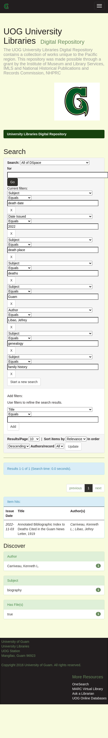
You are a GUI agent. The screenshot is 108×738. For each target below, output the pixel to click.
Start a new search (24, 382)
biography (14, 590)
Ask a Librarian (83, 693)
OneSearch (80, 684)
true (10, 614)
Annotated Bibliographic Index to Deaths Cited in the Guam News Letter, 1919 (41, 529)
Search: (13, 162)
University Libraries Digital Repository (36, 134)
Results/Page (17, 439)
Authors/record (42, 446)
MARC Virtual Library (87, 689)
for (9, 168)
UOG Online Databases (89, 698)
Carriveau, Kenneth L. (23, 566)
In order (93, 439)
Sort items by (54, 439)
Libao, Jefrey (84, 529)
